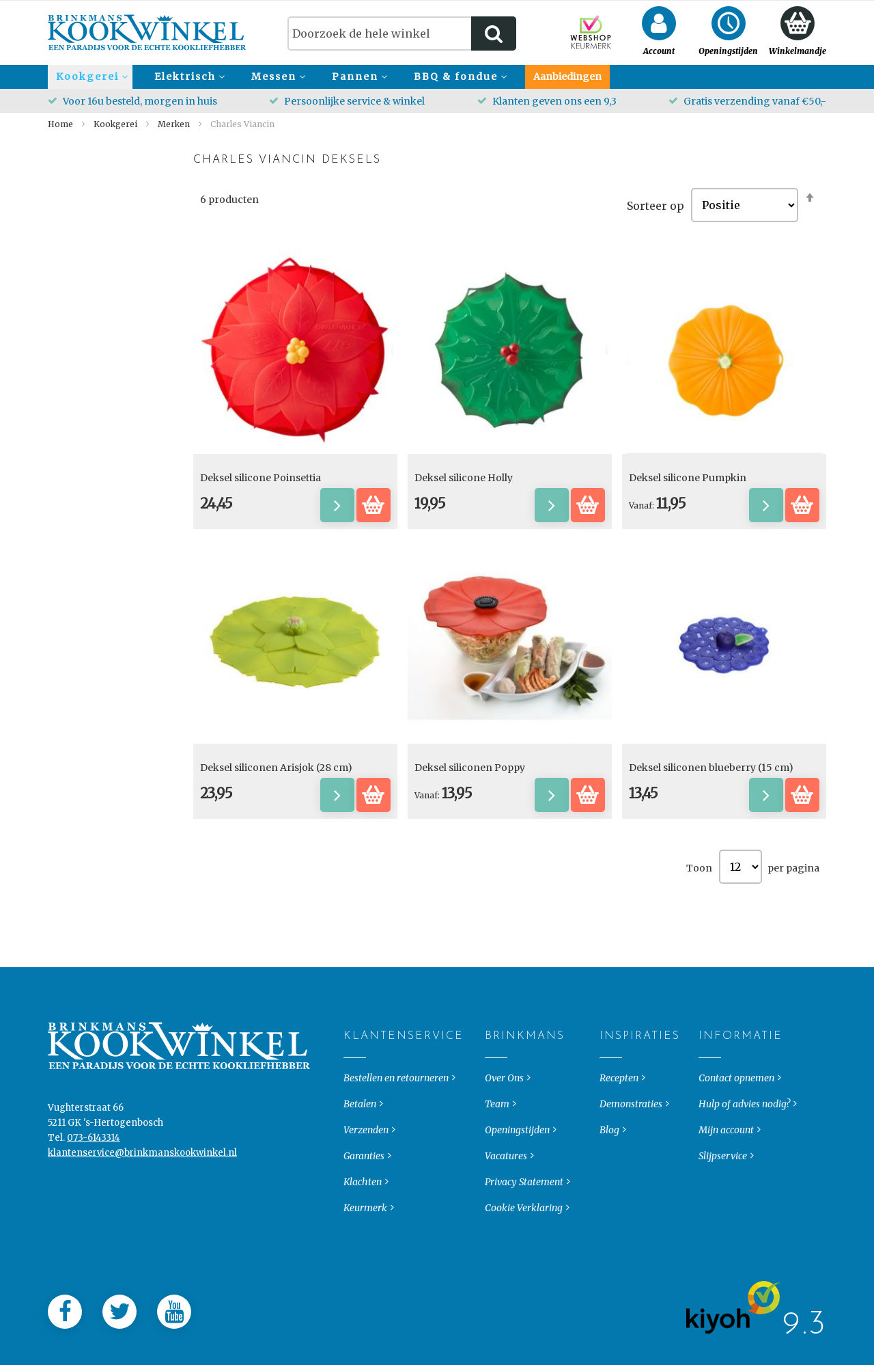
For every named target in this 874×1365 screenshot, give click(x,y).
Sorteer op (655, 205)
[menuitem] (90, 77)
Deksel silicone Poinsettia (260, 478)
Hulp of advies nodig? (744, 1164)
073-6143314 (93, 1198)
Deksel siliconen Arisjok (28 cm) (276, 767)
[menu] (437, 77)
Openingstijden (517, 1190)
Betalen (359, 1164)
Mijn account (726, 1190)
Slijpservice (723, 1216)
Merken (175, 124)
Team (497, 1164)
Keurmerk (365, 1268)
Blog (609, 1190)
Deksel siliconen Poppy (469, 767)
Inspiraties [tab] (611, 1096)
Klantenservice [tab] (354, 1096)
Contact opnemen (736, 1138)
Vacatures (506, 1216)
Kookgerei (116, 124)
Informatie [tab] (710, 1096)
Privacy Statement (524, 1242)
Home (61, 124)
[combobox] (401, 33)
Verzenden (366, 1190)
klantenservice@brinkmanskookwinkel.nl (142, 1213)
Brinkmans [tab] (496, 1096)
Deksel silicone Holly (463, 478)
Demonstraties (631, 1164)
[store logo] (147, 32)
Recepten (619, 1138)
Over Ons (504, 1138)
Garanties (363, 1216)
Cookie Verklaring (524, 1268)
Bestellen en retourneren (396, 1138)
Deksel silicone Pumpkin (687, 478)
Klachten (362, 1242)
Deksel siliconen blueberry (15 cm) (711, 767)
